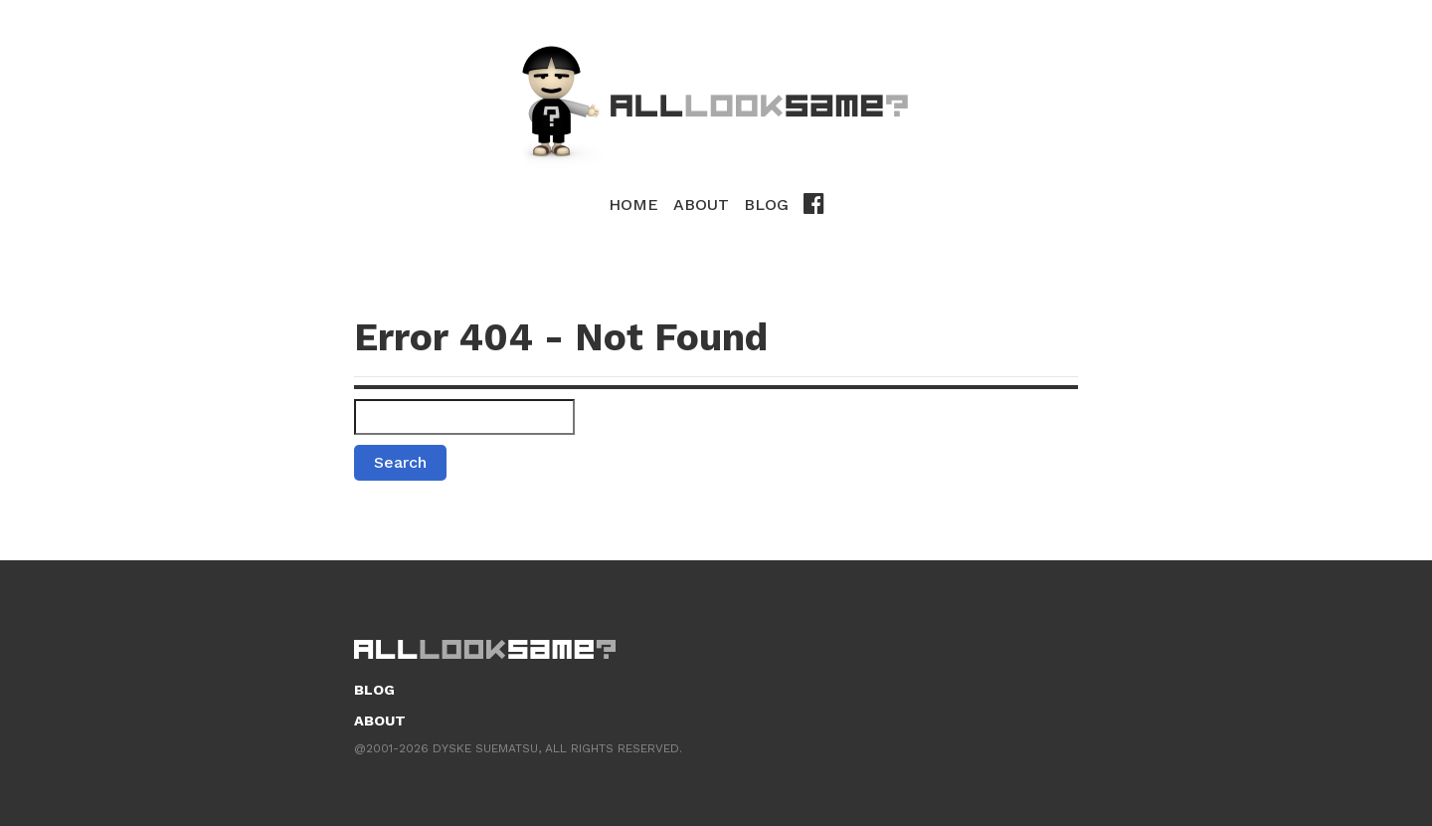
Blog (766, 204)
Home (633, 204)
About (701, 204)
